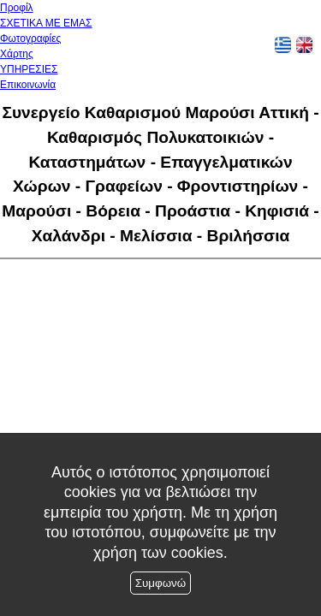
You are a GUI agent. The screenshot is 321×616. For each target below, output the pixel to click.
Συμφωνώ (160, 583)
